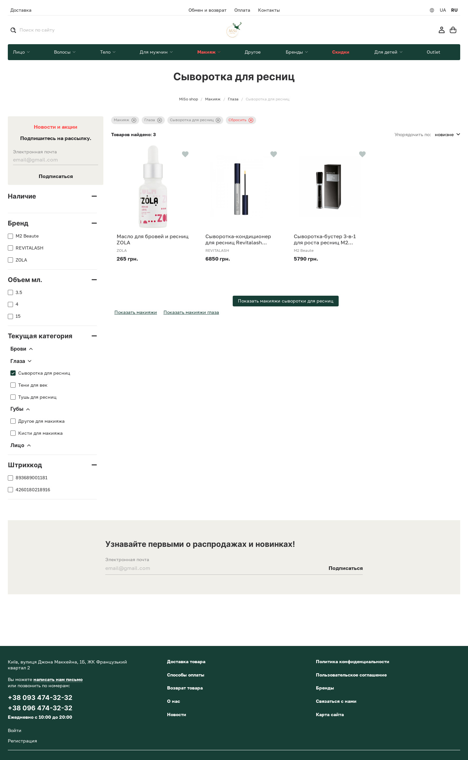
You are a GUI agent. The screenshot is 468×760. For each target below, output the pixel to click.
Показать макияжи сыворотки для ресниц (285, 300)
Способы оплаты (185, 674)
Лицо (20, 445)
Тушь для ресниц (37, 397)
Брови (21, 349)
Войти (14, 730)
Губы (20, 409)
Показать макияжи (135, 312)
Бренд (18, 223)
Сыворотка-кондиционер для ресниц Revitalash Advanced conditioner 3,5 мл (241, 239)
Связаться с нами (336, 701)
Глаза (21, 361)
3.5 (19, 292)
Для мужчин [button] (154, 52)
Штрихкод (25, 465)
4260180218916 (33, 489)
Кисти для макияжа (40, 433)
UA (443, 10)
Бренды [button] (295, 52)
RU (454, 10)
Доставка (21, 10)
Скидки (340, 52)
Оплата (242, 10)
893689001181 (31, 477)
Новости (176, 714)
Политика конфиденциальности (352, 661)
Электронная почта (35, 151)
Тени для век (32, 385)
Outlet (433, 52)
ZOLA (21, 260)
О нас (173, 701)
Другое (253, 52)
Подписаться (56, 176)
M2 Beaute (27, 235)
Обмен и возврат (207, 10)
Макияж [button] (207, 52)
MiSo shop (188, 99)
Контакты (269, 10)
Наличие (22, 196)
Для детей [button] (386, 52)
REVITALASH (30, 248)
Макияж (125, 120)
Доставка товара (186, 661)
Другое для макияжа (41, 421)
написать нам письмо (58, 679)
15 (18, 316)
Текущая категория (40, 336)
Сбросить (241, 120)
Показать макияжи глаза (191, 312)
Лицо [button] (19, 52)
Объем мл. (25, 279)
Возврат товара (185, 687)
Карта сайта (330, 714)
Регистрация (22, 740)
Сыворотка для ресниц (44, 373)
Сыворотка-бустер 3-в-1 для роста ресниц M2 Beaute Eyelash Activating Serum (326, 239)
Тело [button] (106, 52)
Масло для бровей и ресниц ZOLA (152, 239)
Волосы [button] (63, 52)
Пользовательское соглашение (351, 674)
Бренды (325, 687)
